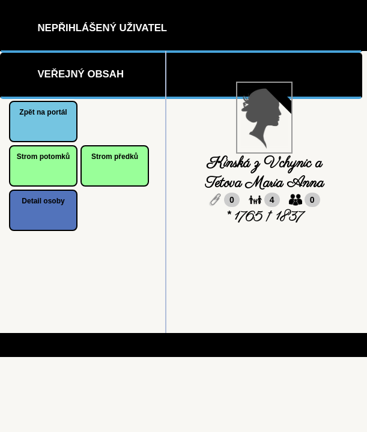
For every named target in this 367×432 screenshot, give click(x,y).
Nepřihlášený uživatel (102, 28)
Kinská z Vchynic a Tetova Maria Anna (264, 173)
